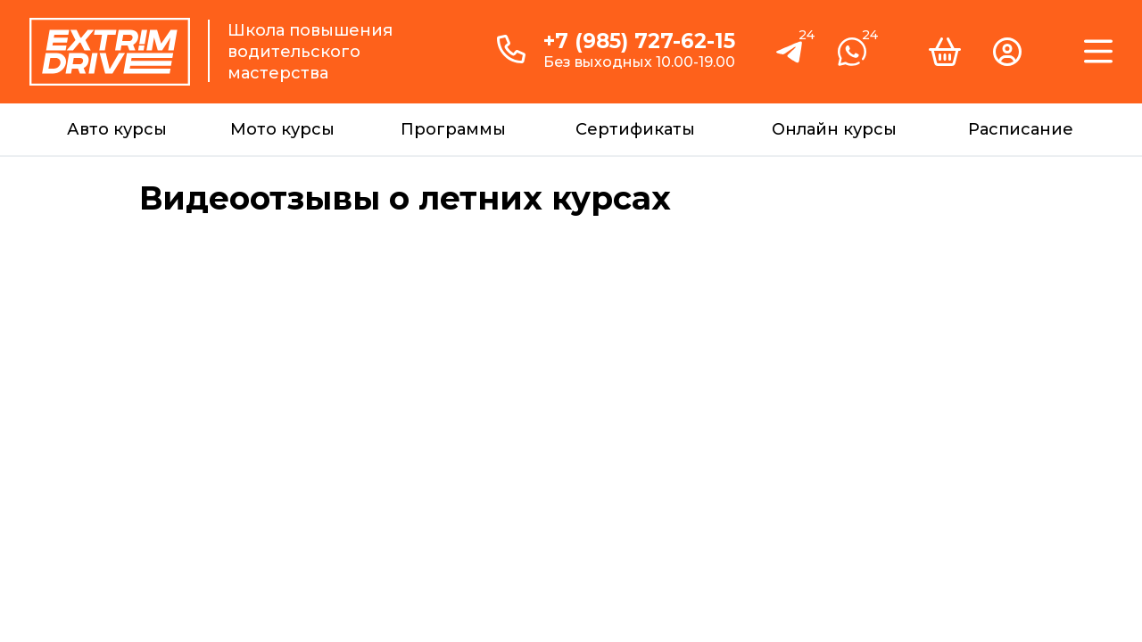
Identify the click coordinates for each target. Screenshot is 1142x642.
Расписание (1020, 129)
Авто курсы (117, 129)
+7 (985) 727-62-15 (639, 41)
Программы (453, 129)
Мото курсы (282, 129)
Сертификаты (635, 129)
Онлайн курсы (834, 129)
